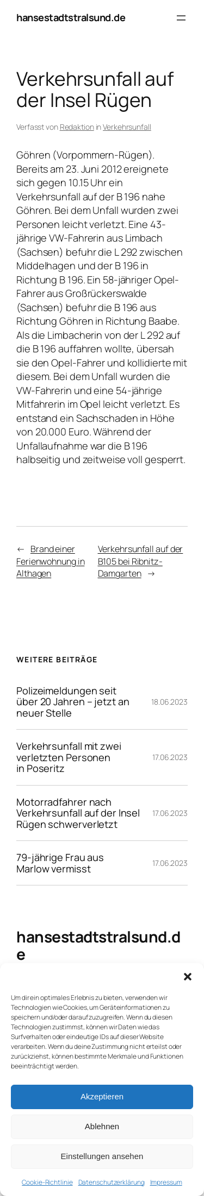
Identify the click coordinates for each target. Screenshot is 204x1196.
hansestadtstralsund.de (70, 17)
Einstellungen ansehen (102, 1156)
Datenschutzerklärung (111, 1182)
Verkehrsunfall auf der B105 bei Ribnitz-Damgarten (140, 561)
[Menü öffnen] (181, 17)
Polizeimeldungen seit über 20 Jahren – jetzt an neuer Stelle (72, 701)
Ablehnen (102, 1126)
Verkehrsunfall (127, 127)
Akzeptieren (102, 1096)
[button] (187, 976)
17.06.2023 (170, 757)
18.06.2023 (169, 702)
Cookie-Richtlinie (47, 1182)
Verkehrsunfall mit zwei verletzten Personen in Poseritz (68, 757)
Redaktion (77, 127)
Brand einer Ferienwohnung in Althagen (50, 561)
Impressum (166, 1182)
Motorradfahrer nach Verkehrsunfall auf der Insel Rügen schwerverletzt (78, 813)
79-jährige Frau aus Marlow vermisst (60, 863)
